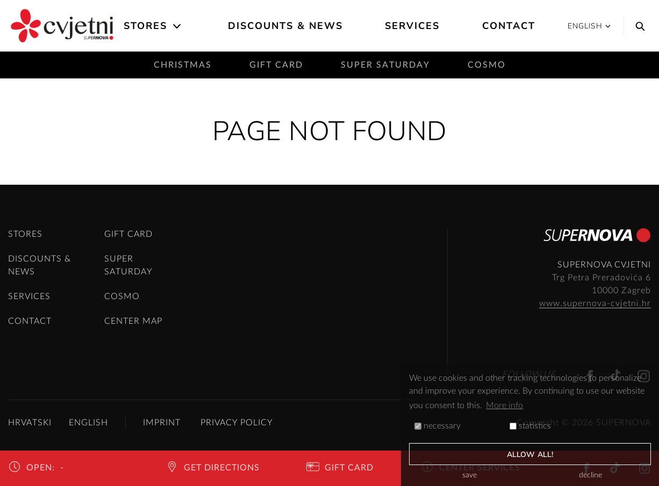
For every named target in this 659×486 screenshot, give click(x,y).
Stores (145, 25)
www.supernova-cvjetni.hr (595, 303)
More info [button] (504, 405)
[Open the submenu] (177, 26)
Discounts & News (285, 25)
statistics (530, 426)
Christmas (183, 65)
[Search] (637, 26)
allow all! (530, 454)
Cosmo (487, 65)
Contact (508, 25)
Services (412, 25)
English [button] (589, 26)
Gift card (276, 65)
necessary (437, 426)
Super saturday (385, 65)
